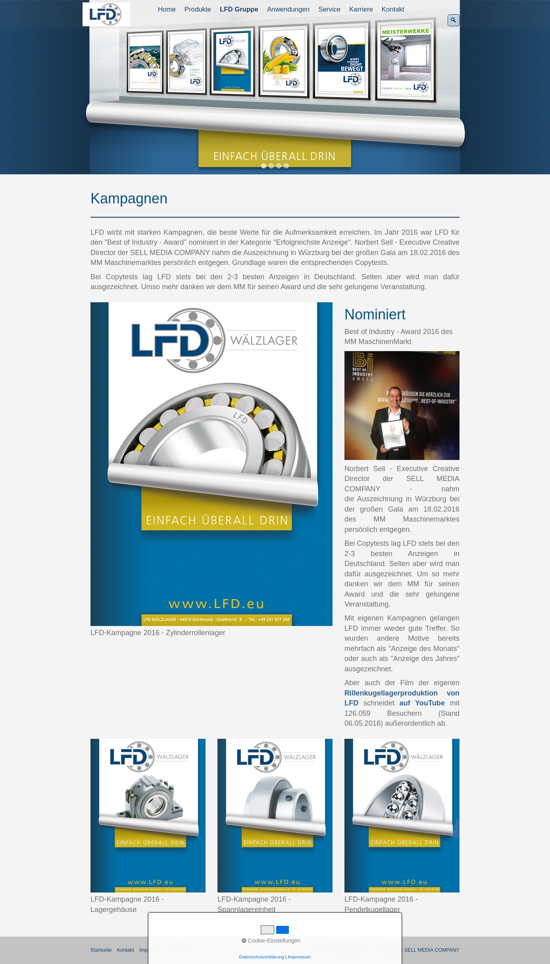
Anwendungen (288, 9)
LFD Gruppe (239, 9)
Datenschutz (183, 950)
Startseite (101, 950)
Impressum (151, 950)
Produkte (198, 9)
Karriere (361, 9)
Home (167, 9)
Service (329, 9)
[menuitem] (167, 9)
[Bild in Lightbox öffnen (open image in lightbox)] (211, 464)
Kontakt (393, 9)
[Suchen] (453, 20)
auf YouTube (422, 703)
